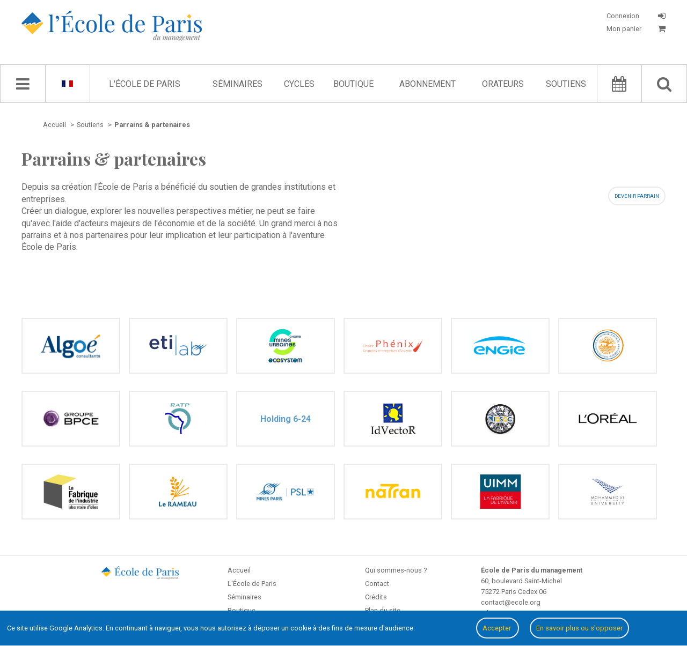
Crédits (376, 597)
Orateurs (503, 84)
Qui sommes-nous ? (396, 570)
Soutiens (566, 84)
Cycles (299, 84)
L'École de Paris (144, 84)
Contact (377, 584)
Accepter (498, 628)
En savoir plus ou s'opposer (579, 628)
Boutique (353, 84)
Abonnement (427, 84)
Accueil (239, 570)
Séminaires (237, 84)
